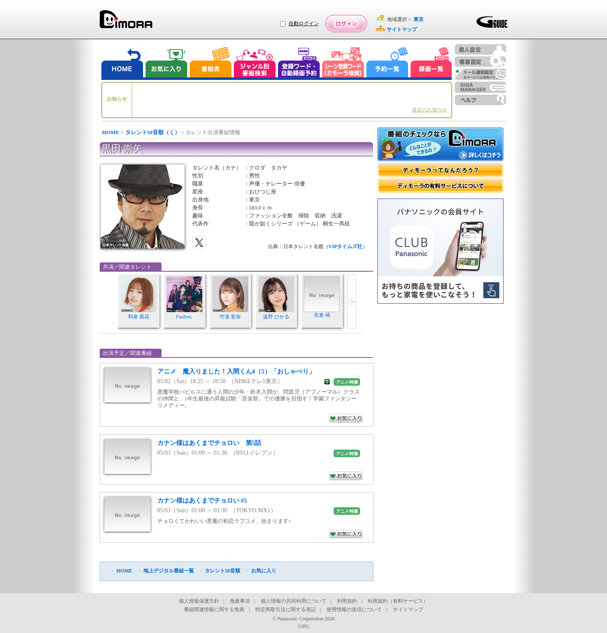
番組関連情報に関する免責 (214, 609)
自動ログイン (304, 23)
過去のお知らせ (429, 110)
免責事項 (240, 601)
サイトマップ (408, 609)
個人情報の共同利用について (293, 601)
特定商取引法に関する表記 (285, 609)
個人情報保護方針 (199, 601)
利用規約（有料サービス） (398, 601)
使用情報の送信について (354, 609)
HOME (110, 132)
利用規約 (347, 601)
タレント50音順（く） (152, 132)
